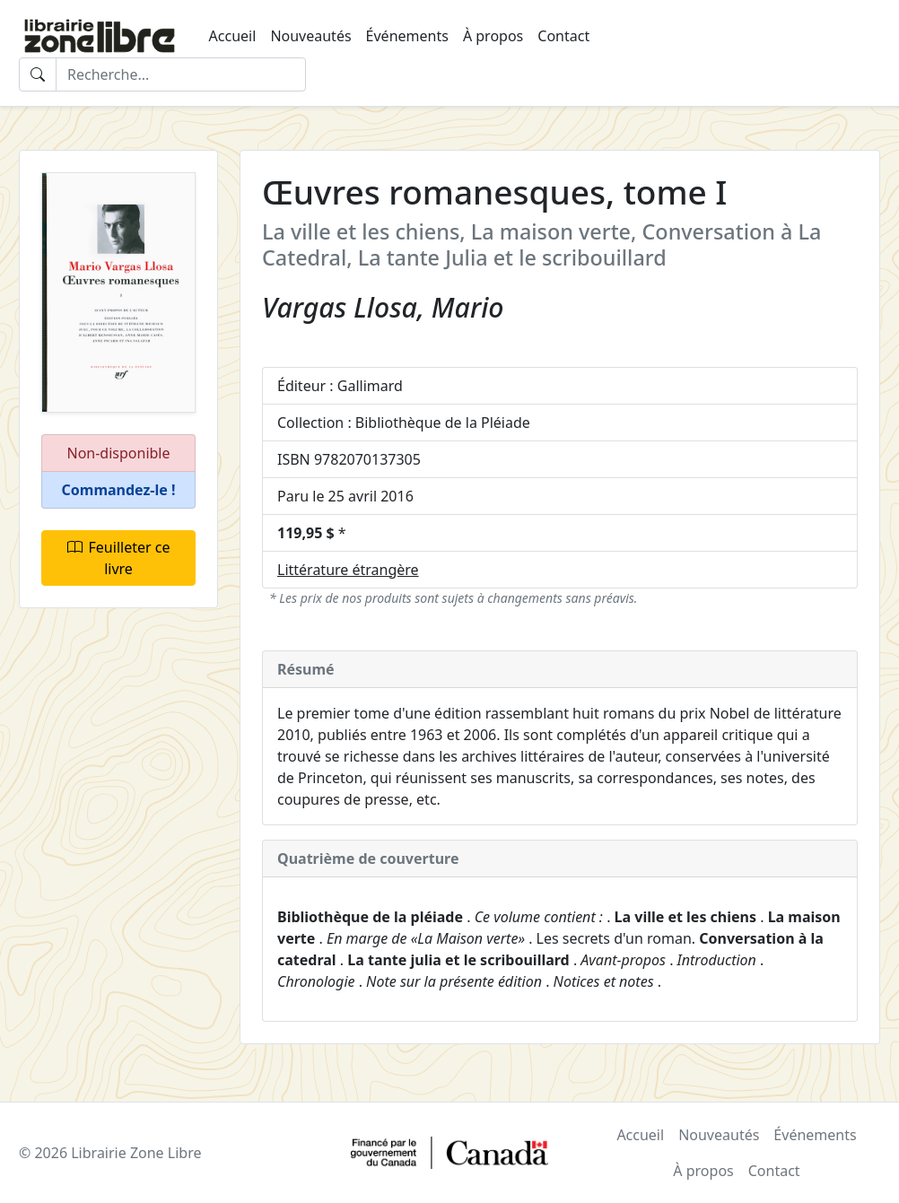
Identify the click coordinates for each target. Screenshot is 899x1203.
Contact (563, 36)
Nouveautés (310, 36)
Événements (407, 36)
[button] (118, 490)
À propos (493, 36)
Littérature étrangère (348, 570)
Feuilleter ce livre (118, 558)
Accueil (233, 36)
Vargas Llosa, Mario (383, 307)
